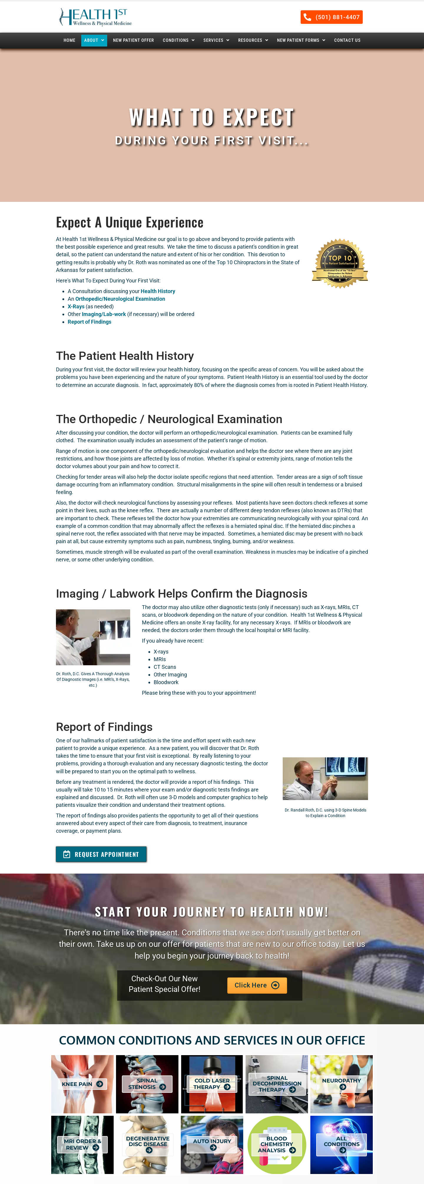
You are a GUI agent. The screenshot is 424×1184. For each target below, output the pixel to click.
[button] (332, 17)
